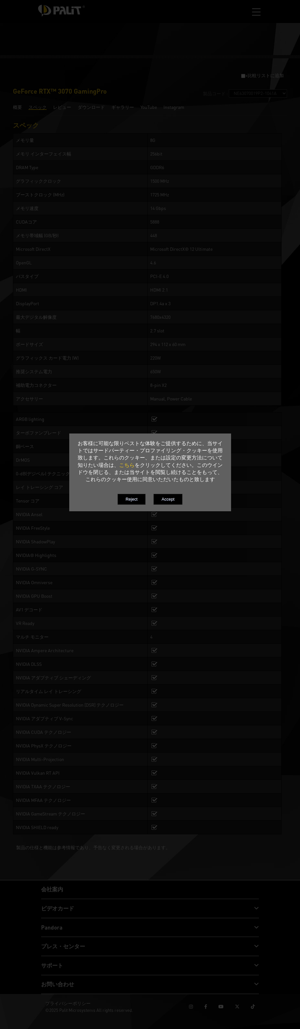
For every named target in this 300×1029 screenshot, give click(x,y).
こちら (127, 465)
